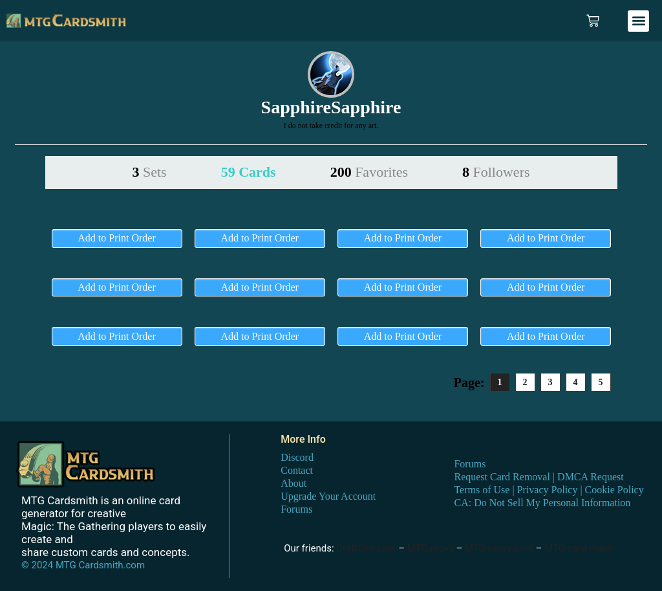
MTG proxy (430, 548)
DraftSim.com (366, 548)
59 (248, 172)
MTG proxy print (499, 548)
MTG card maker (580, 548)
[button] (638, 21)
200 (369, 172)
